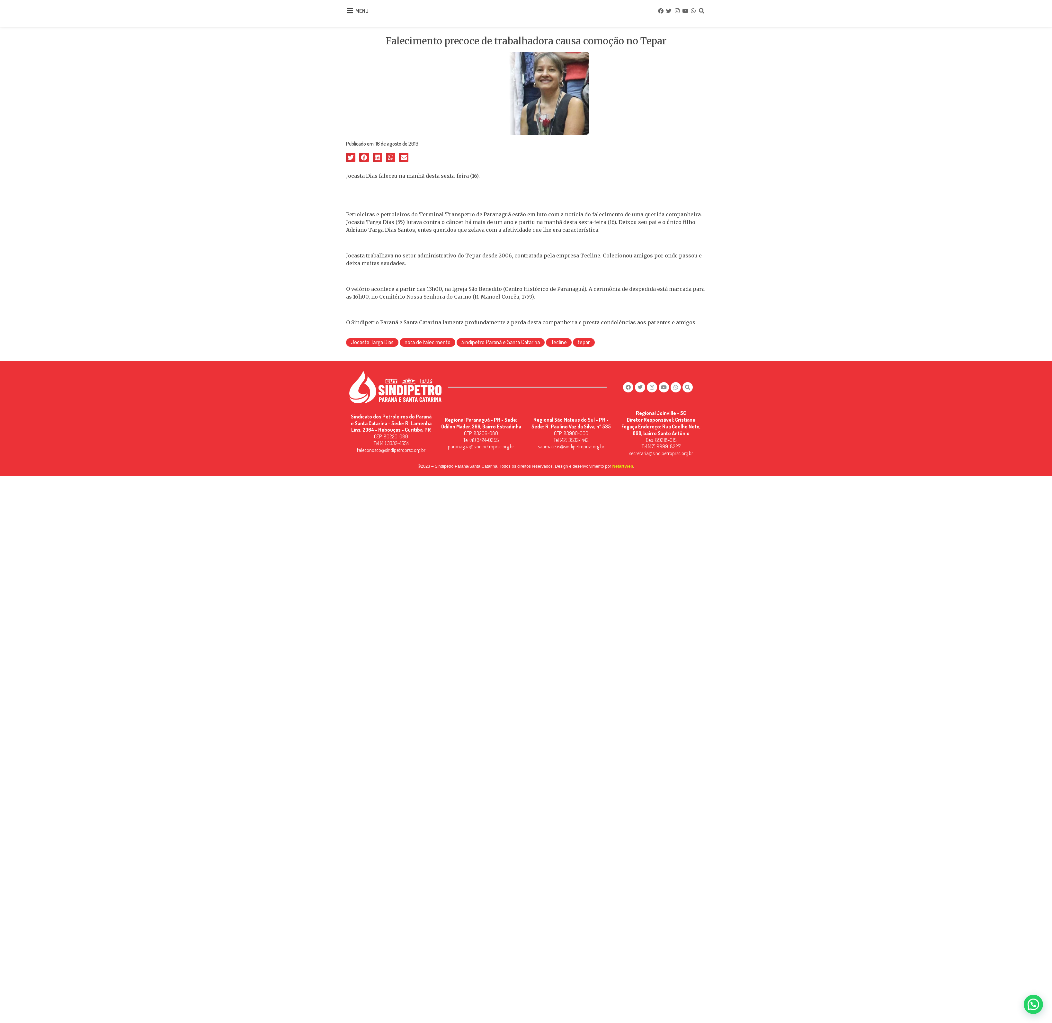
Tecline (559, 340)
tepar (584, 340)
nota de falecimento (427, 340)
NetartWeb (622, 461)
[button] (350, 155)
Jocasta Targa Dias (372, 340)
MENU (362, 9)
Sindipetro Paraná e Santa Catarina (500, 340)
